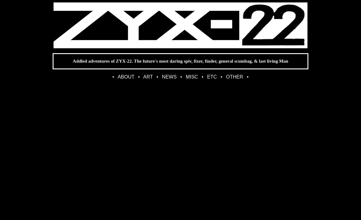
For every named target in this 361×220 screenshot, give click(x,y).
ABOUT (125, 76)
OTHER (234, 76)
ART (148, 76)
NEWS (169, 76)
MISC (192, 76)
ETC (212, 76)
